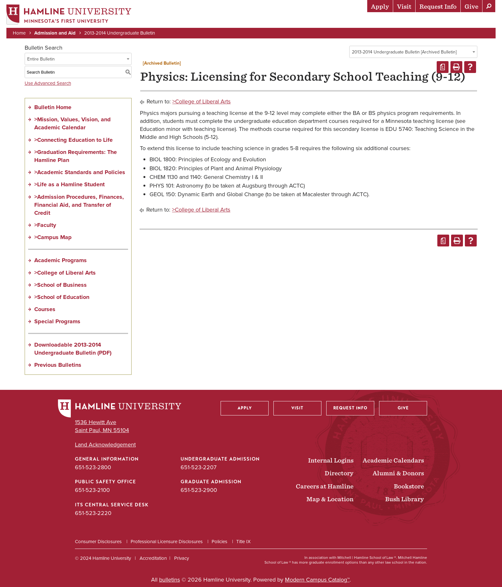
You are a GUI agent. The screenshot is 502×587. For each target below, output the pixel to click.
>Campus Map (53, 237)
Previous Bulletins (57, 365)
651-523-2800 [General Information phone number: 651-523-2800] (93, 467)
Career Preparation (415, 21)
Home (19, 32)
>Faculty (45, 225)
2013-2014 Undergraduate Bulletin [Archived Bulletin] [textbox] (404, 52)
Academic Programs (60, 260)
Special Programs (57, 321)
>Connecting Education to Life (73, 140)
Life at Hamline (358, 21)
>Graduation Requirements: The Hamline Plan (75, 156)
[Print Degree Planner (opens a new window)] (443, 67)
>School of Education (61, 297)
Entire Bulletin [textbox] (41, 59)
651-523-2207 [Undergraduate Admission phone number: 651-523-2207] (198, 467)
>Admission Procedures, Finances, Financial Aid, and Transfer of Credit (79, 205)
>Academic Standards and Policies (79, 172)
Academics (313, 21)
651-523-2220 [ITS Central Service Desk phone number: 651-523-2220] (93, 513)
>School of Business (60, 285)
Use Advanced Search (48, 83)
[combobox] (413, 52)
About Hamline (474, 21)
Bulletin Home (52, 107)
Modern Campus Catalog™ (317, 579)
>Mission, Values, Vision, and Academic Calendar (72, 123)
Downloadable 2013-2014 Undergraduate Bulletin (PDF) (72, 349)
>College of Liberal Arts (65, 273)
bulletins (169, 579)
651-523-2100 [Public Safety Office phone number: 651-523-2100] (92, 490)
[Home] (68, 15)
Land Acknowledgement (105, 445)
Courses (44, 309)
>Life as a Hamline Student (69, 184)
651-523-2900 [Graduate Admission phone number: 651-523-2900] (199, 490)
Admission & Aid (268, 21)
